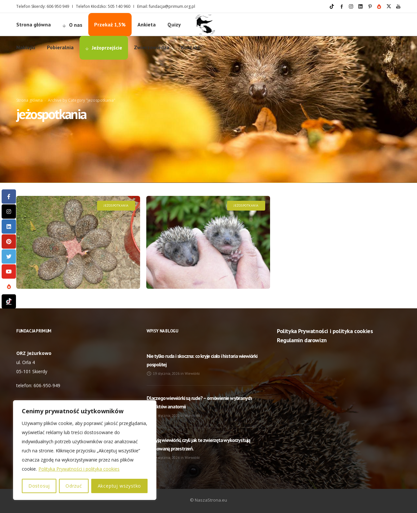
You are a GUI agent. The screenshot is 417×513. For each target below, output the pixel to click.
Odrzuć (73, 486)
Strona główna (29, 100)
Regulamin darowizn (302, 340)
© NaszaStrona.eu (208, 500)
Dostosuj (39, 486)
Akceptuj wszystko (119, 486)
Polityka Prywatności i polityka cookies (79, 469)
